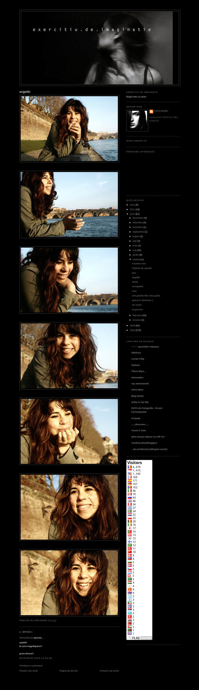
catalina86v (161, 111)
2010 (132, 214)
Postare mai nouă (28, 670)
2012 (132, 204)
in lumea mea (139, 263)
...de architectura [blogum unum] (149, 449)
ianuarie (137, 320)
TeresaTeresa (26, 637)
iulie (135, 241)
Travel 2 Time (138, 430)
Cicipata (135, 418)
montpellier (137, 286)
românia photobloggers (144, 442)
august (136, 236)
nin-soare (137, 304)
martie (136, 259)
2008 (132, 330)
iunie (135, 245)
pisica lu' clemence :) (142, 300)
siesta (135, 281)
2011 (132, 209)
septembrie (138, 231)
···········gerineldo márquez (145, 346)
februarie (137, 315)
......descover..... (139, 424)
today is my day (140, 402)
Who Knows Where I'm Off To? (148, 436)
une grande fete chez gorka (146, 295)
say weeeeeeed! (140, 383)
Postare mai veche (109, 670)
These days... (138, 371)
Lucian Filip (137, 358)
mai (134, 250)
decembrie (138, 217)
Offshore (136, 352)
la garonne (137, 309)
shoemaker (137, 377)
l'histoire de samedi (142, 268)
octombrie (138, 227)
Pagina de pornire (69, 670)
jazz (134, 272)
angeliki (24, 92)
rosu (134, 291)
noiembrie (138, 222)
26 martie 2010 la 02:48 (35, 658)
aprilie (136, 254)
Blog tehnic (137, 396)
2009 (132, 325)
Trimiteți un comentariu (31, 665)
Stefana (135, 365)
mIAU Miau (137, 389)
